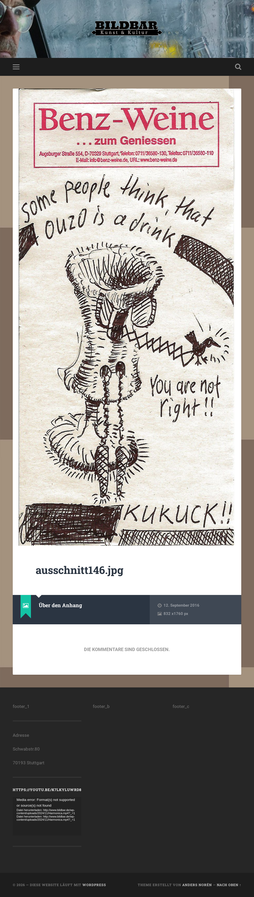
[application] (47, 816)
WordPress (94, 885)
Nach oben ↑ (229, 885)
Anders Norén (197, 885)
